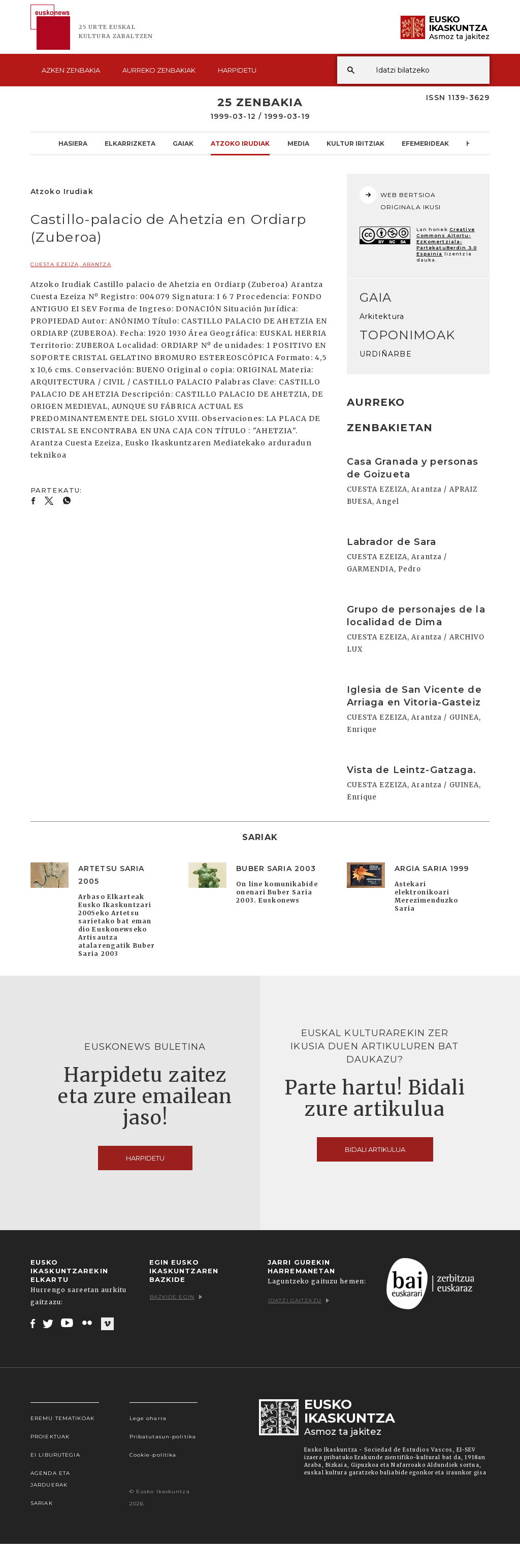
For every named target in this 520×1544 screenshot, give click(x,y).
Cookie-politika (153, 1455)
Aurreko (159, 70)
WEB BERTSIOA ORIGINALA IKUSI (400, 198)
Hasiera (72, 143)
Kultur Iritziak (355, 143)
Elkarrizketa (130, 143)
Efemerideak (425, 143)
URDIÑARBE (386, 354)
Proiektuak (50, 1436)
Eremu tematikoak (62, 1418)
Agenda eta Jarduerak (50, 1479)
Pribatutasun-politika (163, 1436)
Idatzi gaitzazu (298, 1300)
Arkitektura (382, 316)
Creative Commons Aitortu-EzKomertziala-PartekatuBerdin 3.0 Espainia (446, 241)
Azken (71, 70)
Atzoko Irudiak (240, 143)
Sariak (41, 1503)
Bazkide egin (176, 1297)
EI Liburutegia (55, 1455)
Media (298, 143)
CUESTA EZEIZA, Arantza (70, 264)
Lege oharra (148, 1418)
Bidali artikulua (375, 1149)
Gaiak (183, 143)
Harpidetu (237, 70)
